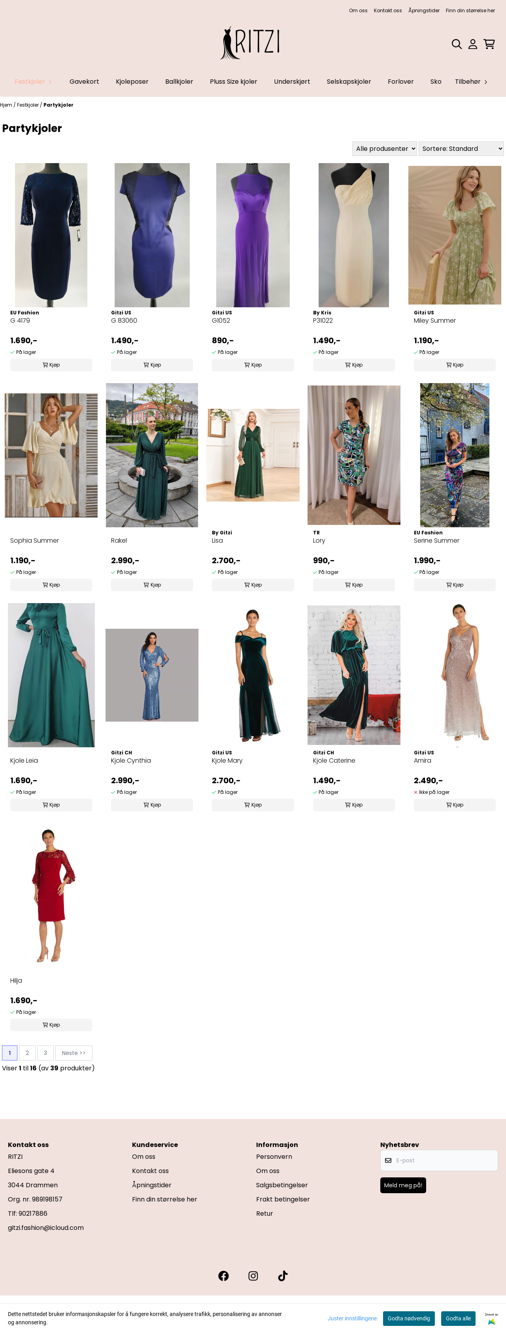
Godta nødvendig (409, 1318)
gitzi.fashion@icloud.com (46, 1227)
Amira (422, 760)
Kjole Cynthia (131, 760)
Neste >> (74, 1053)
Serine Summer (436, 540)
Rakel (119, 540)
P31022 (323, 320)
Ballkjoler (179, 81)
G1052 (221, 320)
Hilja (16, 980)
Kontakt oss (388, 10)
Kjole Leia (24, 760)
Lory (319, 540)
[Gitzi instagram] (253, 1276)
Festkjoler (28, 105)
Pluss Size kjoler (233, 81)
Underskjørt (292, 81)
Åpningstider (424, 10)
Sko (436, 81)
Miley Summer (435, 320)
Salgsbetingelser (282, 1185)
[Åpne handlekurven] (489, 44)
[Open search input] (457, 44)
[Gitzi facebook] (223, 1276)
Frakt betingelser (283, 1199)
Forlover (401, 81)
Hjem (6, 105)
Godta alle (458, 1318)
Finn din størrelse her (470, 10)
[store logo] (253, 44)
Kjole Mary (227, 760)
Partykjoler (58, 105)
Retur (264, 1213)
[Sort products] (461, 148)
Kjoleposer (132, 81)
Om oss (358, 10)
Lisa (217, 540)
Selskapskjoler (349, 81)
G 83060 (124, 320)
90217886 (33, 1213)
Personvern (274, 1156)
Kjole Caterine (334, 760)
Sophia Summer (34, 540)
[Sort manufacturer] (384, 148)
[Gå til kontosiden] (472, 44)
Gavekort (84, 81)
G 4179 (20, 320)
